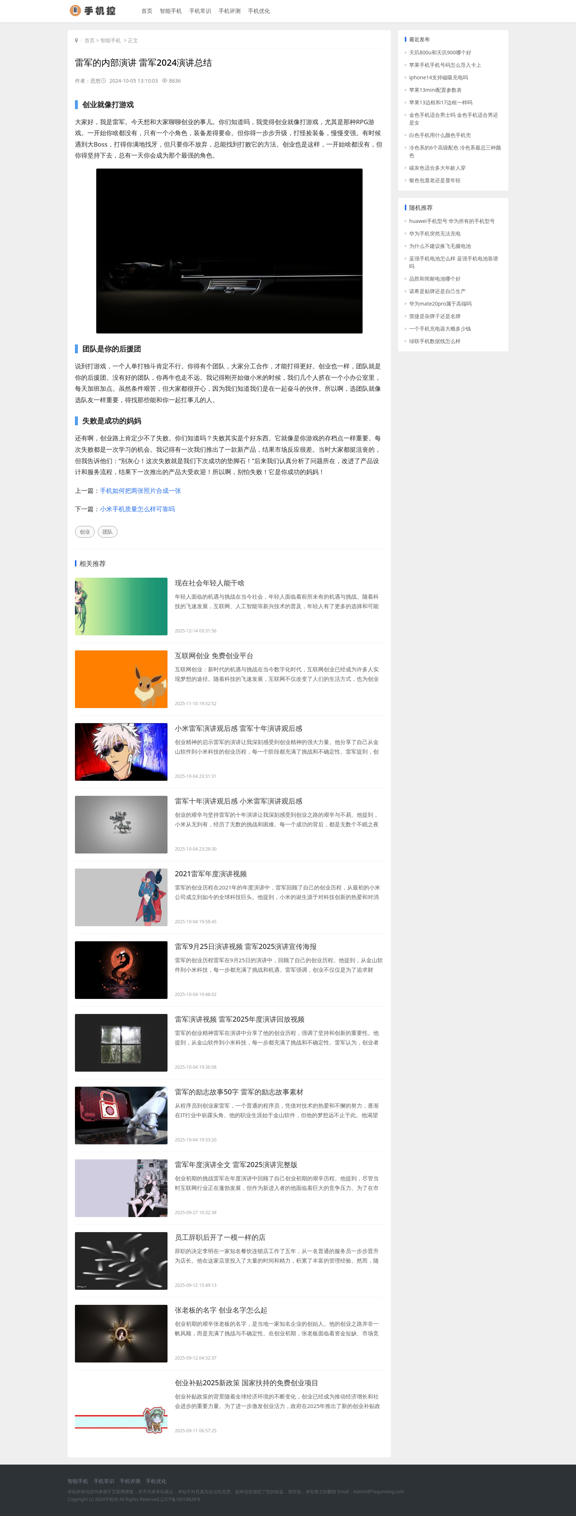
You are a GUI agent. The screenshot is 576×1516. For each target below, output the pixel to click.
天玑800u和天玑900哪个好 (440, 52)
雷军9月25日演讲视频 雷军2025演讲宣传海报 (249, 946)
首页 (146, 11)
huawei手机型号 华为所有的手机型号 (452, 220)
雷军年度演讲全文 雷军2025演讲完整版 (239, 1164)
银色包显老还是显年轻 (435, 180)
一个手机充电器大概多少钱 (440, 328)
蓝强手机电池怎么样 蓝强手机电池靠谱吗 (453, 262)
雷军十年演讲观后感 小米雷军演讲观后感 (242, 801)
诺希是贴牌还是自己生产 (437, 291)
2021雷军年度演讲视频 (213, 873)
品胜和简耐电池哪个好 (435, 278)
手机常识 (199, 11)
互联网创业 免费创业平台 (216, 655)
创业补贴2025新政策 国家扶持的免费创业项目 (250, 1382)
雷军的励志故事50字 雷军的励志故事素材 (242, 1092)
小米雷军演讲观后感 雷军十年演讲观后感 (242, 728)
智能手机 (170, 11)
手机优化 (258, 11)
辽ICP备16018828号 (180, 1499)
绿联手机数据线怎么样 (435, 341)
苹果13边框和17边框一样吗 (440, 102)
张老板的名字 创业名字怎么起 (223, 1310)
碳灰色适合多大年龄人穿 (437, 167)
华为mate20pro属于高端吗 (440, 303)
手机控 (111, 1499)
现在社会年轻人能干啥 (211, 583)
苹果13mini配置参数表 (435, 89)
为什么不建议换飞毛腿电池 (440, 245)
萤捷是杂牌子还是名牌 (435, 316)
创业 (85, 531)
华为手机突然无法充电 (435, 233)
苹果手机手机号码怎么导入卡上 (445, 64)
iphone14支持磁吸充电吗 (438, 77)
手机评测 (229, 11)
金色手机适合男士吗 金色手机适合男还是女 (453, 118)
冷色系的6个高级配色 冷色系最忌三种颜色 (455, 151)
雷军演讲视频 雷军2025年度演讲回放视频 (243, 1019)
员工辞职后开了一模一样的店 (222, 1237)
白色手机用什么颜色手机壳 (440, 134)
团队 (107, 531)
